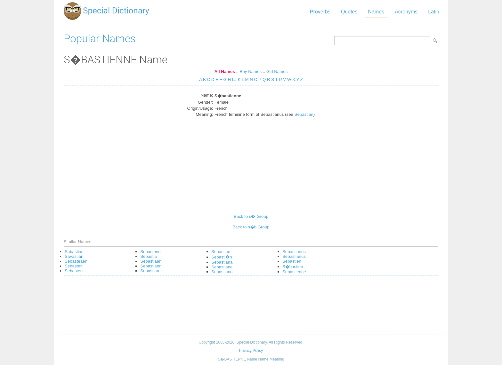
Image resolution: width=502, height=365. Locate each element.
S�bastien (292, 266)
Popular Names (100, 38)
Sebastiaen (150, 266)
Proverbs (320, 11)
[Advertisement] (251, 163)
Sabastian (74, 251)
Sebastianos (294, 251)
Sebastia (148, 256)
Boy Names (251, 71)
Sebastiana (221, 262)
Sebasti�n (221, 257)
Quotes (349, 11)
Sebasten (74, 266)
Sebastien (291, 261)
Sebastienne (294, 271)
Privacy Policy (251, 350)
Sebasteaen (76, 261)
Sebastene (150, 251)
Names (376, 11)
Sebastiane (221, 267)
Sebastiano (221, 271)
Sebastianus (294, 256)
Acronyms (406, 11)
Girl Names (276, 71)
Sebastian (304, 114)
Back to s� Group (251, 216)
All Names (225, 71)
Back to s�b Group (251, 227)
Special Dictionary (116, 10)
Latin (433, 11)
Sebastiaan (150, 261)
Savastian (74, 256)
